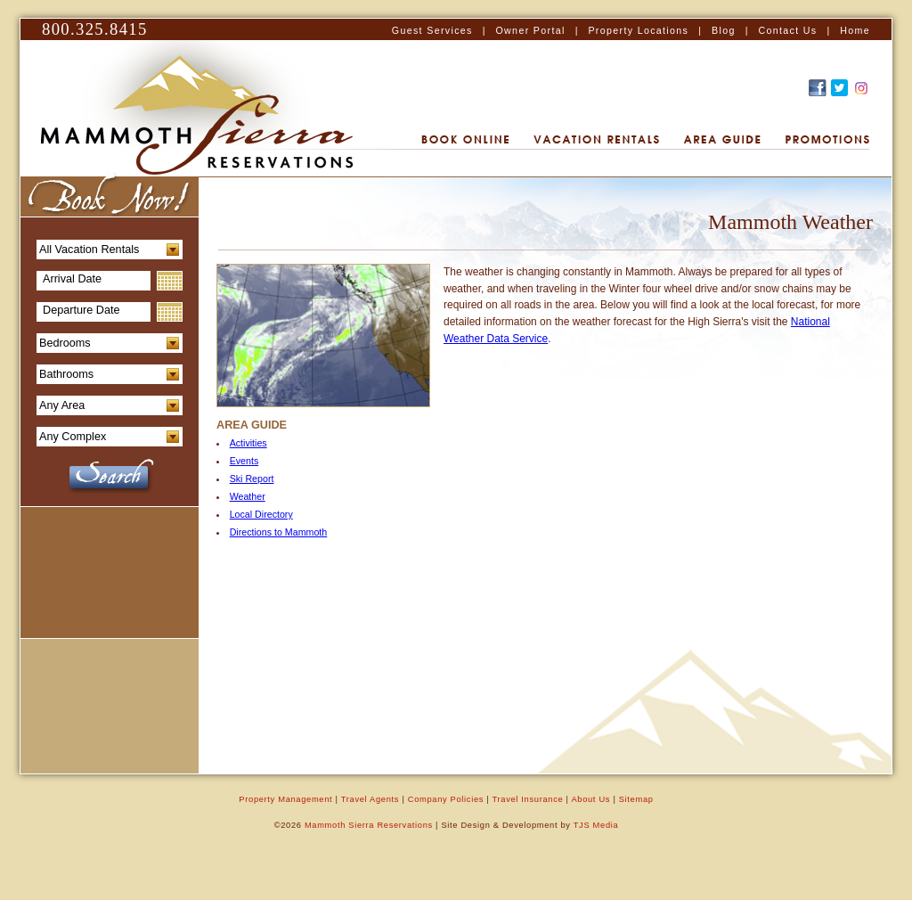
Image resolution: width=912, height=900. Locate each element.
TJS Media (596, 825)
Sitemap (636, 799)
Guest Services (432, 30)
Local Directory (261, 514)
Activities (248, 443)
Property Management (285, 799)
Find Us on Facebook (817, 87)
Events (244, 460)
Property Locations (638, 30)
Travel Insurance (528, 799)
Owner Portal (530, 30)
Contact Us (787, 30)
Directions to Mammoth (279, 532)
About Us (590, 799)
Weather (247, 496)
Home (855, 30)
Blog (724, 30)
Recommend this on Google (861, 87)
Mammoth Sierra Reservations (369, 825)
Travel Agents (370, 799)
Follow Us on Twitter (839, 87)
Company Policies (446, 799)
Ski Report (252, 478)
